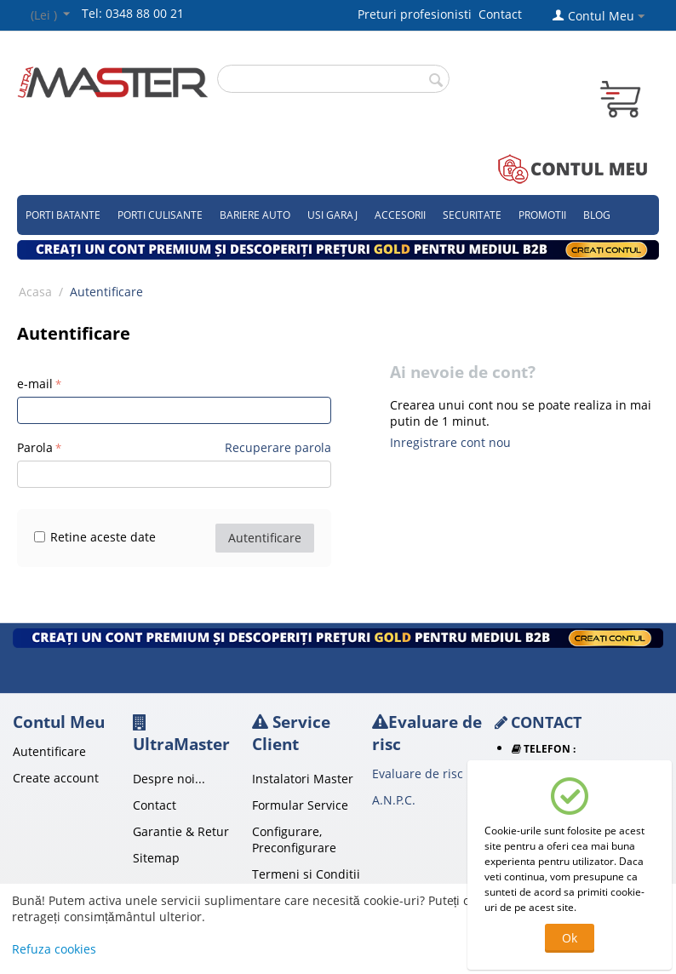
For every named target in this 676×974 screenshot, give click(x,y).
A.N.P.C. (393, 800)
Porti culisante (160, 215)
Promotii (542, 215)
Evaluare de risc (417, 773)
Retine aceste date (95, 537)
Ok (569, 938)
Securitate (472, 215)
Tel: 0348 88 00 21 (133, 13)
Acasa (35, 292)
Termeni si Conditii (306, 874)
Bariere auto (255, 215)
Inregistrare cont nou (450, 442)
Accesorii (400, 215)
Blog (596, 215)
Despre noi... (169, 779)
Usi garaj (332, 215)
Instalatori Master (302, 779)
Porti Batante (63, 215)
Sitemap (156, 858)
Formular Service (300, 805)
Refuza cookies (54, 949)
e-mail (35, 383)
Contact (500, 14)
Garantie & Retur (181, 831)
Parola (35, 447)
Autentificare (264, 538)
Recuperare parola (278, 447)
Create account (56, 778)
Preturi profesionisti (418, 14)
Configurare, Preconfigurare (294, 839)
